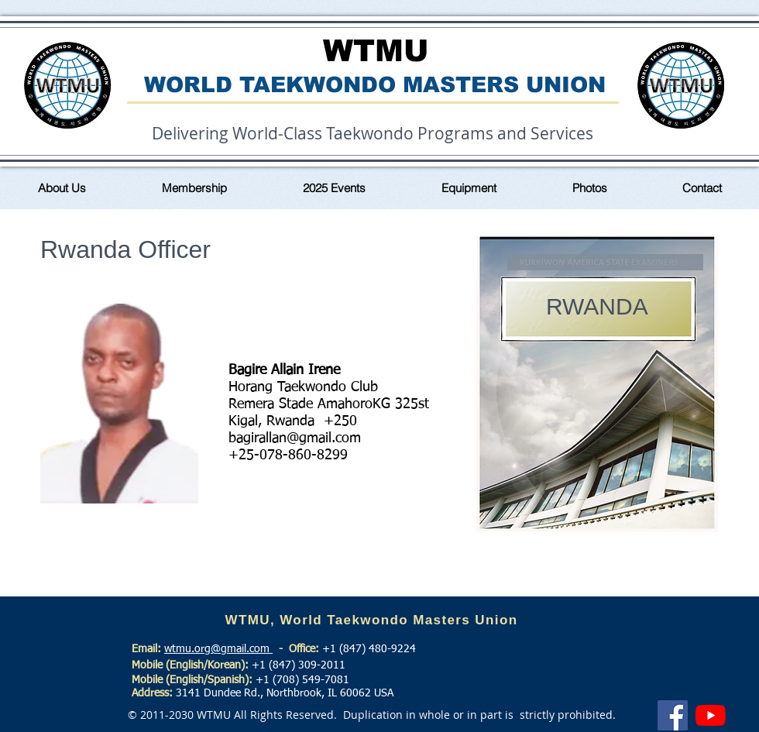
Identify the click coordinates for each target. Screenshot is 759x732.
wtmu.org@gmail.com (218, 649)
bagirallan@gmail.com (294, 438)
